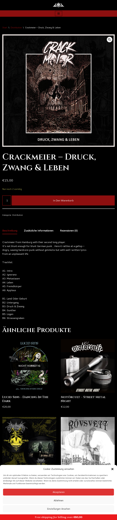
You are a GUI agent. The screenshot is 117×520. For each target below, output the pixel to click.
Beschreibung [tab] (10, 231)
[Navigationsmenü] (58, 13)
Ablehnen (58, 500)
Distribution (16, 27)
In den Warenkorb (63, 200)
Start (4, 27)
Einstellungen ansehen (58, 508)
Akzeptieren (59, 492)
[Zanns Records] (58, 5)
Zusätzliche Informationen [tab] (39, 231)
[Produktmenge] (6, 200)
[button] (112, 469)
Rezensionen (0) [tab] (69, 231)
